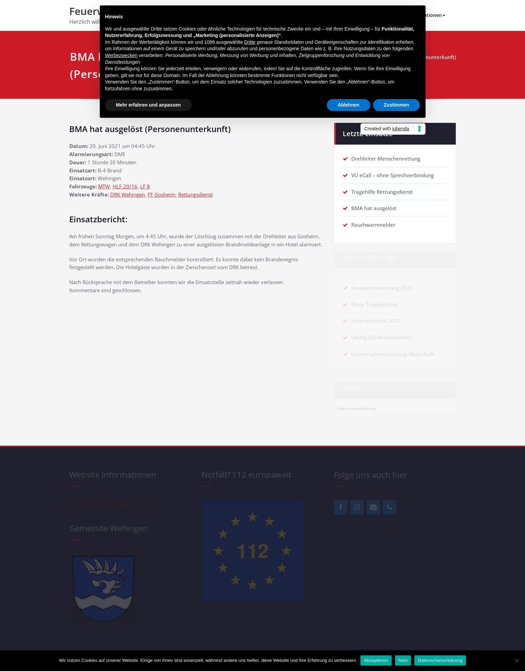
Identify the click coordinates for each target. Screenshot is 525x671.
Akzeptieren (376, 660)
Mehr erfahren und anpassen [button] (148, 105)
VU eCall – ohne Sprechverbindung (392, 175)
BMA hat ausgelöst (374, 208)
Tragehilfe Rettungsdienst (382, 191)
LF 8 (145, 187)
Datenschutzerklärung (440, 660)
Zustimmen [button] (396, 105)
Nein (403, 660)
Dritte (249, 42)
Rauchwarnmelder (373, 225)
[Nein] (516, 660)
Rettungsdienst (195, 195)
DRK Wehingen (127, 195)
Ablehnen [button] (348, 105)
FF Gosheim (161, 195)
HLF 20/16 (125, 187)
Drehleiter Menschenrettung (385, 158)
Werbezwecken (121, 55)
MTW (104, 187)
